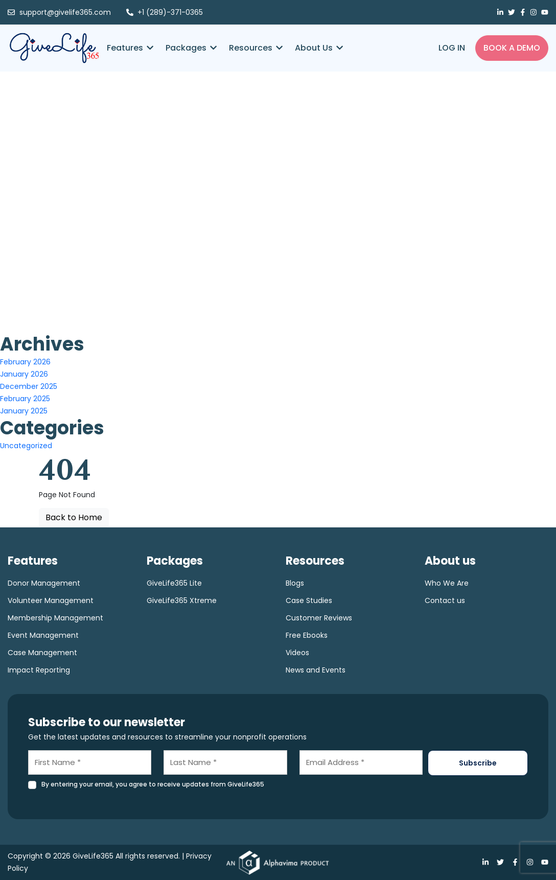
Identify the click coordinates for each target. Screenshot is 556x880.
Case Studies (309, 600)
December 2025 (28, 386)
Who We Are (447, 583)
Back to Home (73, 517)
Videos (297, 652)
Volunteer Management (51, 600)
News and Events (315, 670)
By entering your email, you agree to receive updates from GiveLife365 (152, 784)
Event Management (43, 635)
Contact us (445, 600)
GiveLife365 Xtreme (182, 600)
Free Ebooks (307, 635)
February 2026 (25, 362)
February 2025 (25, 398)
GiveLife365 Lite (174, 583)
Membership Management (55, 618)
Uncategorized (26, 446)
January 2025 (24, 411)
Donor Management (44, 583)
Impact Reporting (39, 670)
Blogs (295, 583)
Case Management (42, 652)
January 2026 (24, 374)
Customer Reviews (319, 618)
